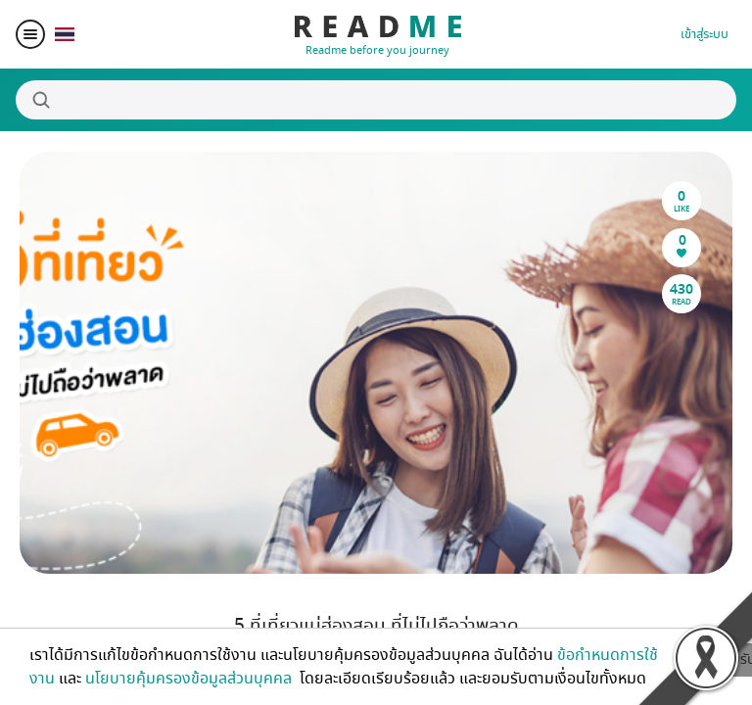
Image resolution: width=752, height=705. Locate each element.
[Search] (376, 99)
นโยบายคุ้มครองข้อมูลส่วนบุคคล (190, 678)
